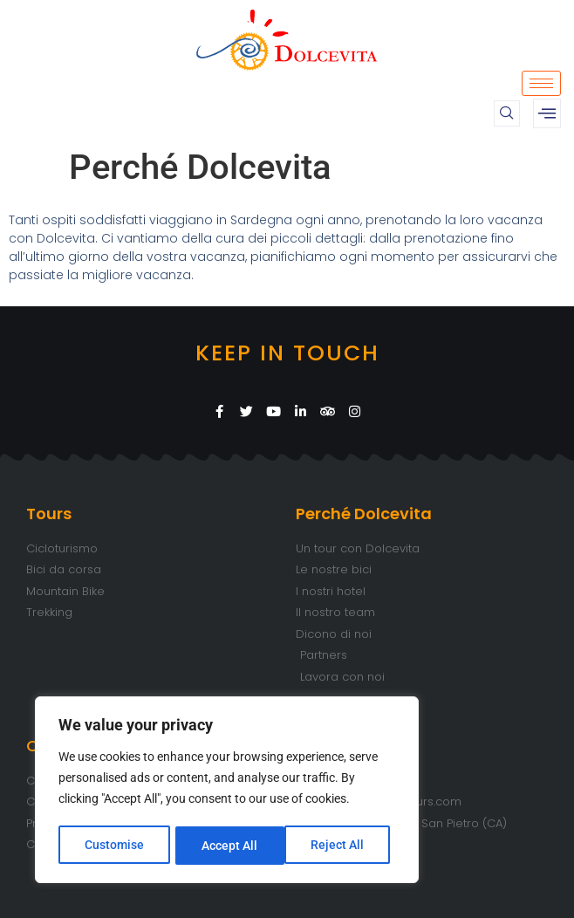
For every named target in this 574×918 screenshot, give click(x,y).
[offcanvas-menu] (547, 113)
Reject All (229, 846)
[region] (227, 791)
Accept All (342, 846)
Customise (114, 846)
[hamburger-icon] (541, 83)
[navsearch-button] (507, 113)
